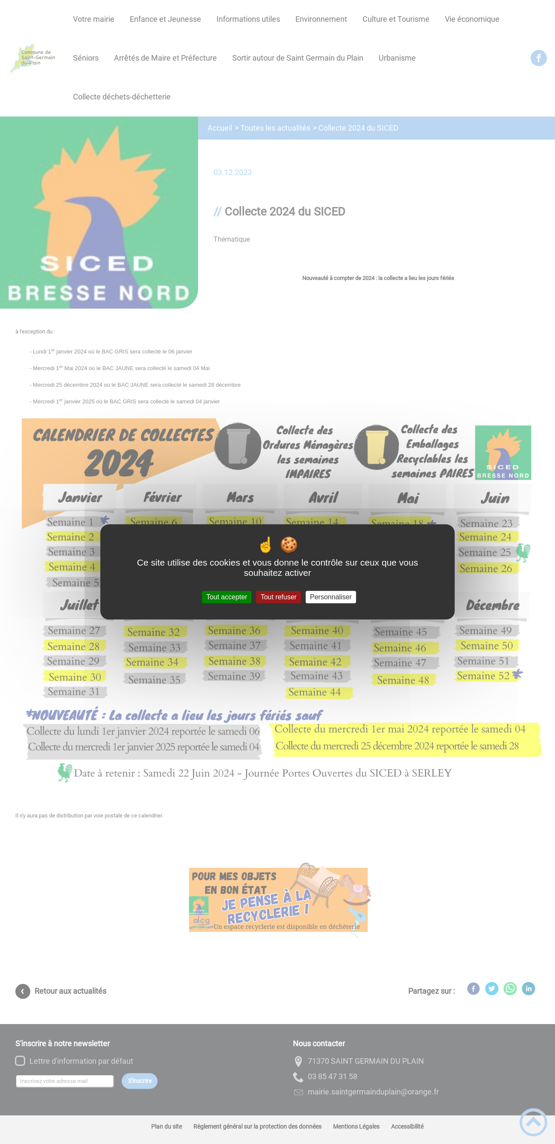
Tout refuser (278, 597)
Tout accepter (226, 597)
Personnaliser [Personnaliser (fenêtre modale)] (331, 597)
